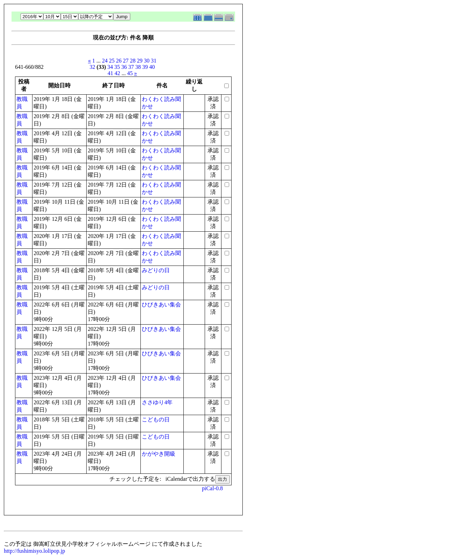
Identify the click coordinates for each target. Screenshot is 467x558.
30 (146, 61)
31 (153, 61)
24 (105, 61)
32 (92, 67)
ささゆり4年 (157, 402)
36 (124, 67)
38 (138, 67)
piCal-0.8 (212, 488)
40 (152, 67)
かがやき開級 (158, 454)
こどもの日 (156, 419)
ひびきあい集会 (161, 304)
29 (140, 61)
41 (110, 73)
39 (145, 67)
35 (117, 67)
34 (110, 67)
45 (130, 73)
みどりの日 (156, 270)
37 (131, 67)
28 (133, 61)
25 (112, 61)
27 (126, 61)
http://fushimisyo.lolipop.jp (34, 551)
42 (117, 73)
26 (119, 61)
